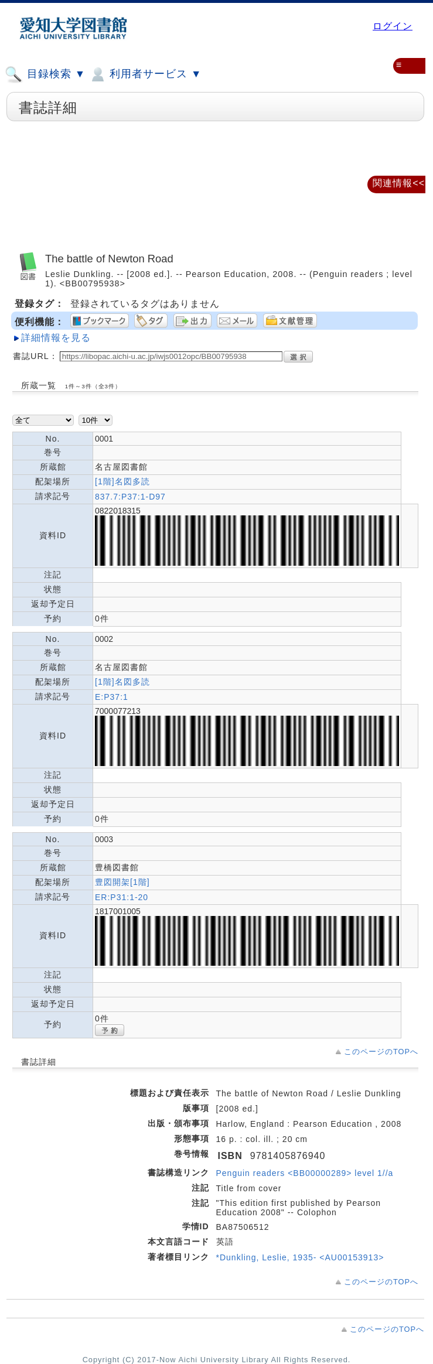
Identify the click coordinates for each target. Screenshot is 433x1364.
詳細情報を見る (56, 338)
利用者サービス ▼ (145, 74)
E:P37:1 (111, 697)
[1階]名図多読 (122, 481)
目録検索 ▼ (45, 74)
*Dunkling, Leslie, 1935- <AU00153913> (300, 1257)
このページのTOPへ (381, 1051)
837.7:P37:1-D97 (130, 496)
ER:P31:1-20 (121, 897)
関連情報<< (399, 183)
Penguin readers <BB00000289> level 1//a (305, 1173)
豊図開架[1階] (122, 882)
